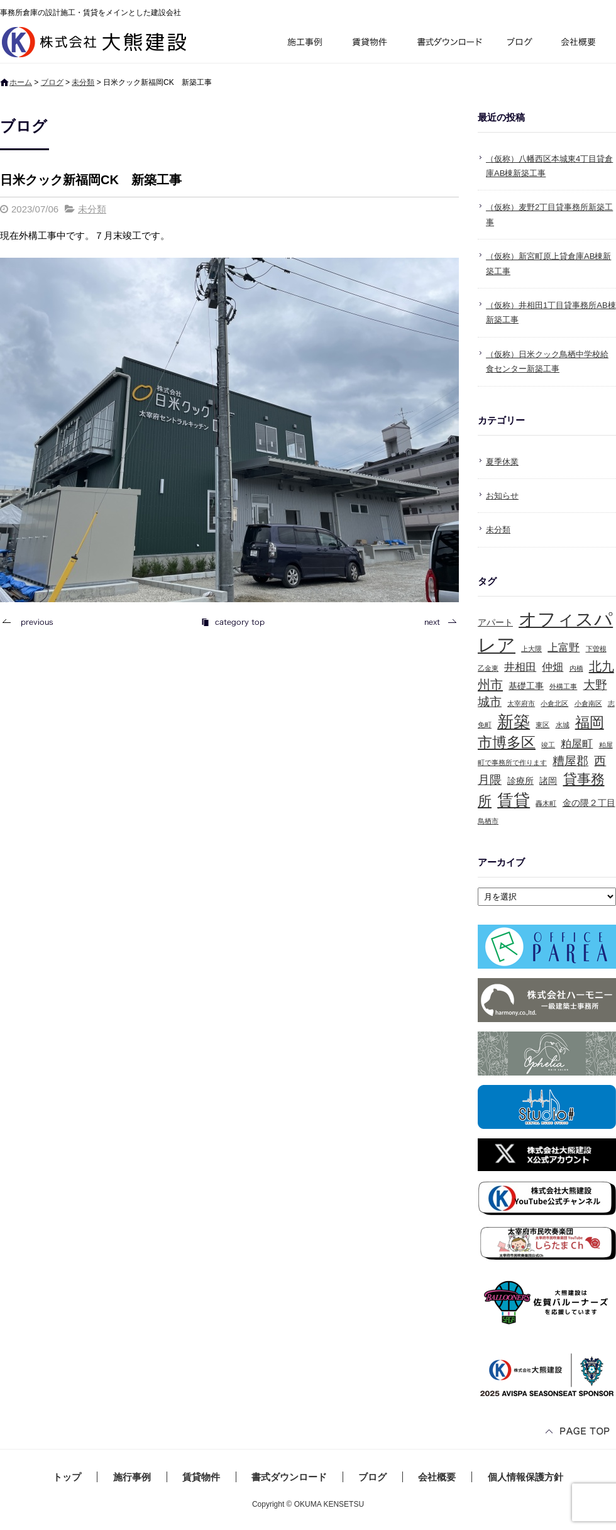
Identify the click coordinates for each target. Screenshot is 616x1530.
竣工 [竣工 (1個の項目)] (548, 745)
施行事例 (304, 43)
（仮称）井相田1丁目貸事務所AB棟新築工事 (551, 312)
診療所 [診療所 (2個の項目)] (520, 781)
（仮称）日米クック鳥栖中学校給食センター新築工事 (547, 361)
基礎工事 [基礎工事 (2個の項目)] (526, 686)
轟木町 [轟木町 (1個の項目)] (546, 803)
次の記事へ (437, 622)
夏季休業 (502, 461)
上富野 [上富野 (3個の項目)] (563, 648)
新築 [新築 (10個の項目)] (513, 721)
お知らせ (502, 495)
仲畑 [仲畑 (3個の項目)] (552, 667)
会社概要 (583, 43)
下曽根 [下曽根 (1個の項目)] (596, 648)
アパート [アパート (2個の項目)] (495, 622)
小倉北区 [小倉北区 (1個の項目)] (554, 703)
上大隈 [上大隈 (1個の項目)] (531, 648)
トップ (67, 1477)
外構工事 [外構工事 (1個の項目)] (563, 686)
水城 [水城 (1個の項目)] (562, 725)
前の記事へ (31, 622)
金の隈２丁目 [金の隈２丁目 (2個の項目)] (589, 803)
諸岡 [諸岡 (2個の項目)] (548, 781)
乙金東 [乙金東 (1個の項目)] (488, 668)
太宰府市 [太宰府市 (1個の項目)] (521, 703)
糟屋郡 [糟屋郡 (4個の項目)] (570, 761)
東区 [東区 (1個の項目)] (542, 725)
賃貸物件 (370, 43)
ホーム (20, 82)
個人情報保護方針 (525, 1477)
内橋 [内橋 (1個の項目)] (576, 668)
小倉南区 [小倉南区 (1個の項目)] (588, 703)
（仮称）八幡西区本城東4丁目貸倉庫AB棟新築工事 (549, 166)
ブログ (521, 43)
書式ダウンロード (448, 43)
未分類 (83, 82)
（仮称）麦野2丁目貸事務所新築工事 (549, 214)
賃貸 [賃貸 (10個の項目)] (513, 800)
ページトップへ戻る (578, 1432)
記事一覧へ (232, 622)
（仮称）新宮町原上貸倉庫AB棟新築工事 (548, 263)
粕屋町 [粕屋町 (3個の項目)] (577, 744)
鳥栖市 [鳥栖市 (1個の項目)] (488, 821)
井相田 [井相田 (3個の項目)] (520, 667)
